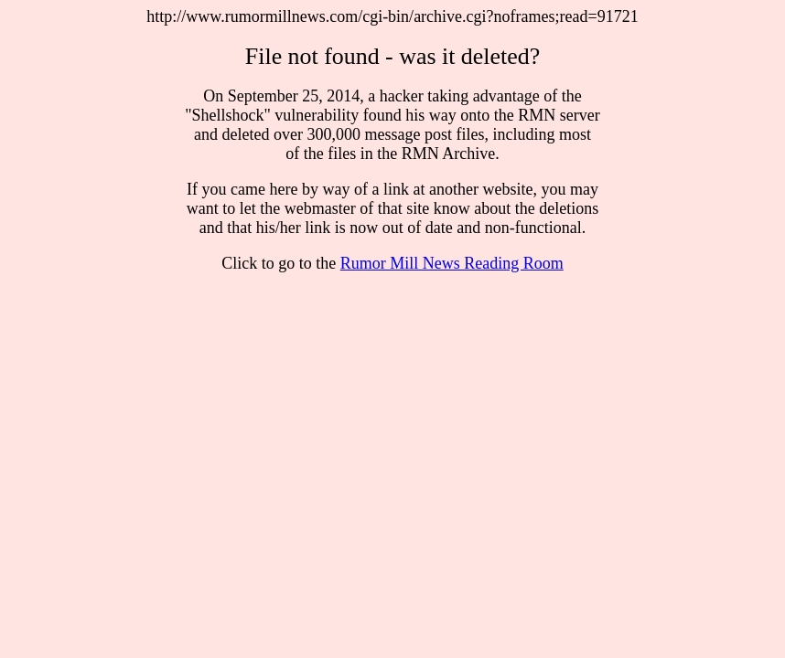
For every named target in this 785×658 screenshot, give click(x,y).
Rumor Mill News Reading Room (452, 263)
